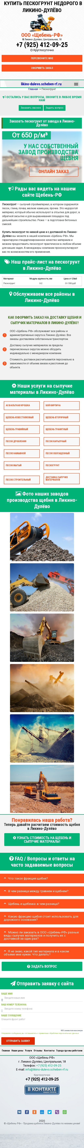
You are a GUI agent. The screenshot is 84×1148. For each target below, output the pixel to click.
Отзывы (38, 1050)
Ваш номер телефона (13, 1004)
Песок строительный (18, 479)
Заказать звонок (31, 107)
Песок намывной (16, 453)
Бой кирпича (53, 405)
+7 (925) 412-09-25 (42, 45)
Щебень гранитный (57, 429)
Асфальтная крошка (18, 405)
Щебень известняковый (19, 417)
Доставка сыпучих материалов (57, 478)
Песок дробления (16, 441)
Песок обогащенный (58, 453)
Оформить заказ (42, 68)
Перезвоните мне (42, 58)
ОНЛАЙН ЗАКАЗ (54, 171)
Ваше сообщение (11, 1015)
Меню (76, 83)
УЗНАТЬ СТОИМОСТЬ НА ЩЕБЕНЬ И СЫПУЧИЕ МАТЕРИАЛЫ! (42, 840)
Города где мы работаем (69, 1050)
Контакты (49, 1050)
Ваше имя (6, 993)
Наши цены (17, 1050)
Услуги (28, 1050)
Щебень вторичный (57, 417)
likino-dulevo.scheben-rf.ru (41, 84)
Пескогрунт (52, 465)
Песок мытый (13, 465)
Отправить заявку (18, 1040)
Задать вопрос (54, 107)
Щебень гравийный (17, 429)
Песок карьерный (56, 441)
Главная (6, 1050)
